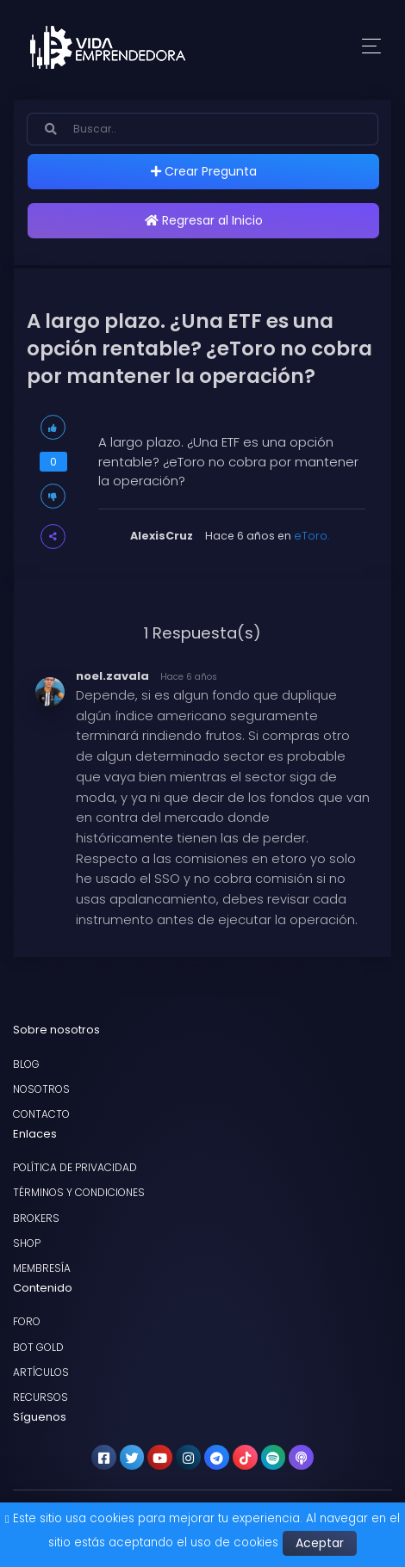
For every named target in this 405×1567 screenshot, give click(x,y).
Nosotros (41, 1089)
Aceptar (320, 1543)
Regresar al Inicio (204, 220)
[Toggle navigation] (371, 47)
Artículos (41, 1372)
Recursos (40, 1397)
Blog (26, 1064)
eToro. (311, 535)
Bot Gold (38, 1347)
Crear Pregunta (204, 171)
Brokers (36, 1218)
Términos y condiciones (79, 1192)
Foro (26, 1321)
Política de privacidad (75, 1167)
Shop (26, 1243)
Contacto (41, 1114)
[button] (52, 536)
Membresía (42, 1268)
